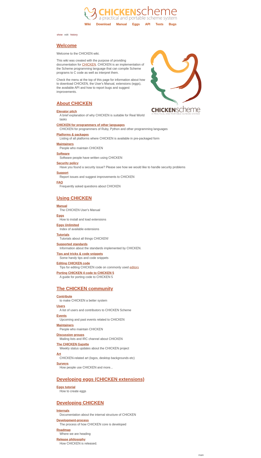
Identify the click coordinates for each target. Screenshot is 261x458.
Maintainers (65, 144)
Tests (160, 24)
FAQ (60, 182)
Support (62, 172)
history (74, 34)
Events (62, 315)
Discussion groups (70, 334)
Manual (121, 24)
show (60, 34)
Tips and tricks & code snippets (80, 253)
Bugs (172, 24)
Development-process (73, 420)
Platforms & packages (73, 134)
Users (61, 306)
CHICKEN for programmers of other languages (91, 125)
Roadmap (64, 430)
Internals (63, 410)
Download (103, 24)
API (147, 24)
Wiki (88, 24)
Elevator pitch (67, 111)
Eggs (136, 24)
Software (63, 153)
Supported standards (72, 244)
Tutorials (63, 234)
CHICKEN (89, 64)
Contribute (64, 296)
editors (134, 267)
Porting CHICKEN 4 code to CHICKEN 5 (85, 273)
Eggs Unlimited (68, 225)
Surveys (63, 363)
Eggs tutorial (66, 387)
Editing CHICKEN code (73, 263)
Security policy (68, 163)
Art (59, 354)
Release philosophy (71, 439)
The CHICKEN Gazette (73, 344)
